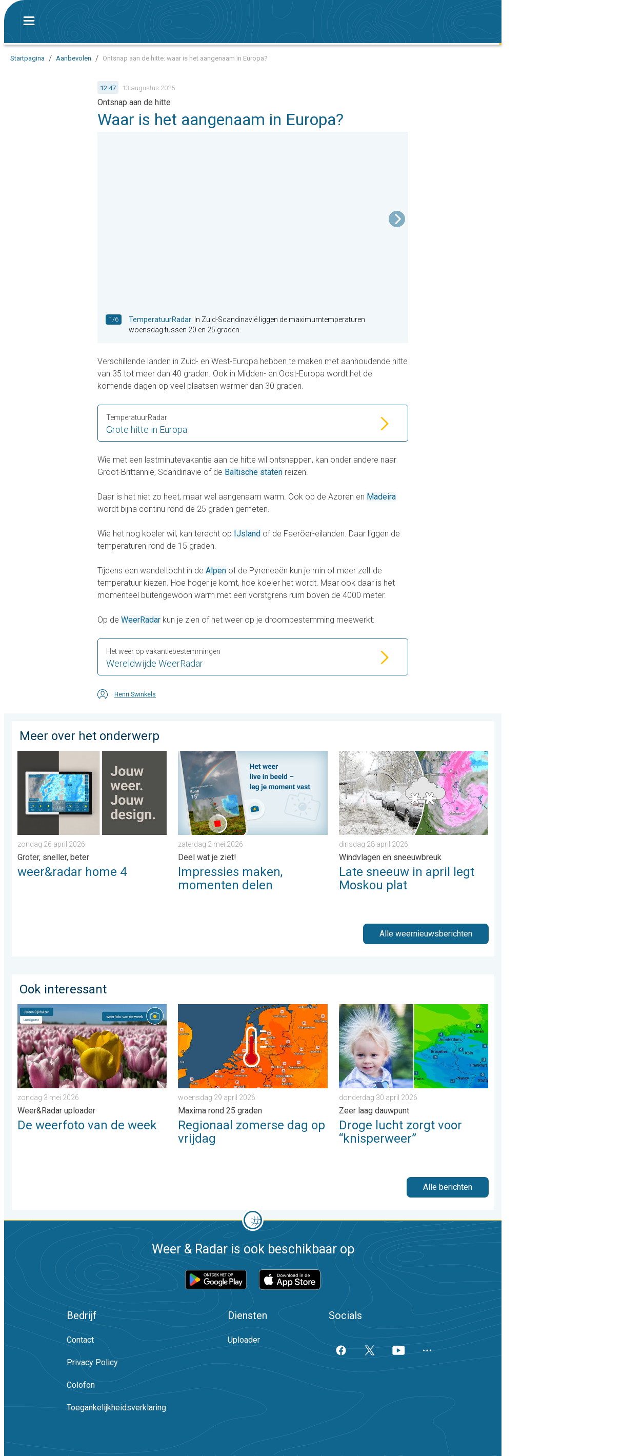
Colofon (81, 1385)
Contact (80, 1340)
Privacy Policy (92, 1362)
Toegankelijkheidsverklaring (116, 1407)
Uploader (244, 1340)
